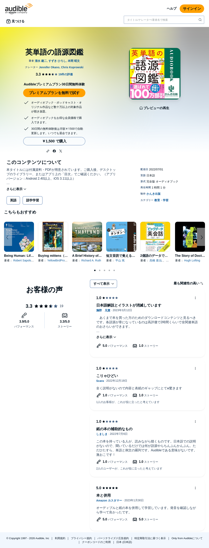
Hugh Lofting (192, 260)
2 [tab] (100, 270)
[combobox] (164, 20)
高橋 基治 (156, 260)
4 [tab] (109, 270)
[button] (47, 150)
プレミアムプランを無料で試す (54, 93)
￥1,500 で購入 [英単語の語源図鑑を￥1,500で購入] (54, 141)
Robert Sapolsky (23, 260)
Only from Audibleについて (187, 538)
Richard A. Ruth (91, 260)
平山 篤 (120, 260)
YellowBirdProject (58, 260)
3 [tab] (104, 270)
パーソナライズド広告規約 (113, 538)
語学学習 (32, 200)
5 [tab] (114, 270)
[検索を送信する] (200, 20)
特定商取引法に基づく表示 (150, 538)
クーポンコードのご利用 (97, 542)
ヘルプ (171, 8)
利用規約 (60, 538)
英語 (13, 200)
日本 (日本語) (124, 542)
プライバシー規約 (82, 538)
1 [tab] (95, 270)
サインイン (192, 9)
